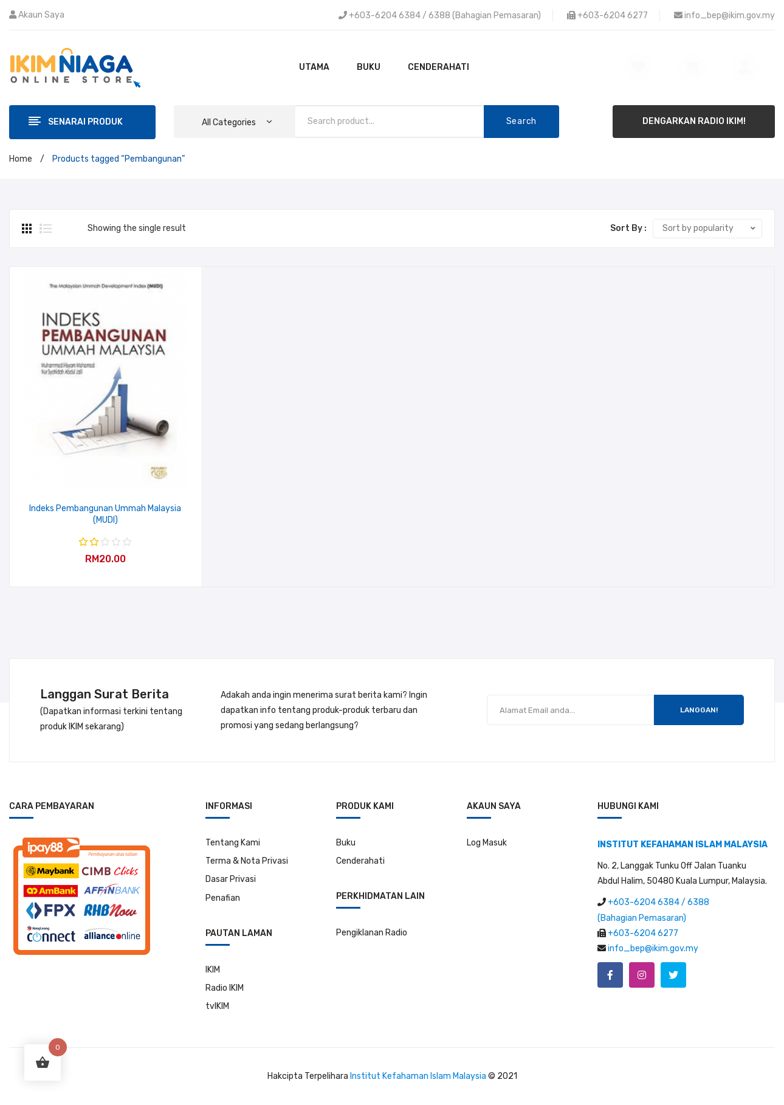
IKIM (212, 970)
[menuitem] (314, 67)
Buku (346, 843)
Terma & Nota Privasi (246, 861)
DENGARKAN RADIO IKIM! (694, 121)
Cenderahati (360, 861)
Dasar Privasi (230, 879)
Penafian (222, 898)
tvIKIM (217, 1006)
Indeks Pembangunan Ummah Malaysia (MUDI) (105, 514)
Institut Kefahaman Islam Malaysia (418, 1076)
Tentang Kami (232, 843)
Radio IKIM (224, 988)
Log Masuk (487, 843)
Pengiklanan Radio (371, 933)
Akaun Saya (41, 15)
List (46, 228)
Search (521, 121)
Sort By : (628, 228)
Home (20, 159)
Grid (28, 228)
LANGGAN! (699, 710)
